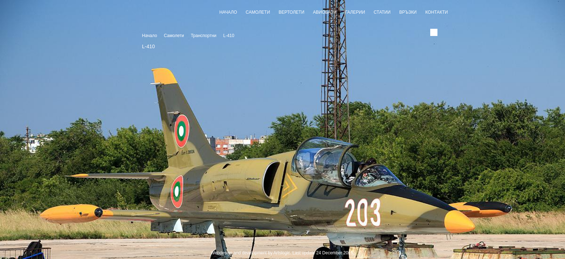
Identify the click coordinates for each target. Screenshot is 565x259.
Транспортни (203, 35)
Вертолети (291, 12)
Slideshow (282, 245)
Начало (228, 12)
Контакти (436, 12)
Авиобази (325, 12)
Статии (382, 12)
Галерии (355, 12)
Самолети (258, 12)
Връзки (408, 12)
